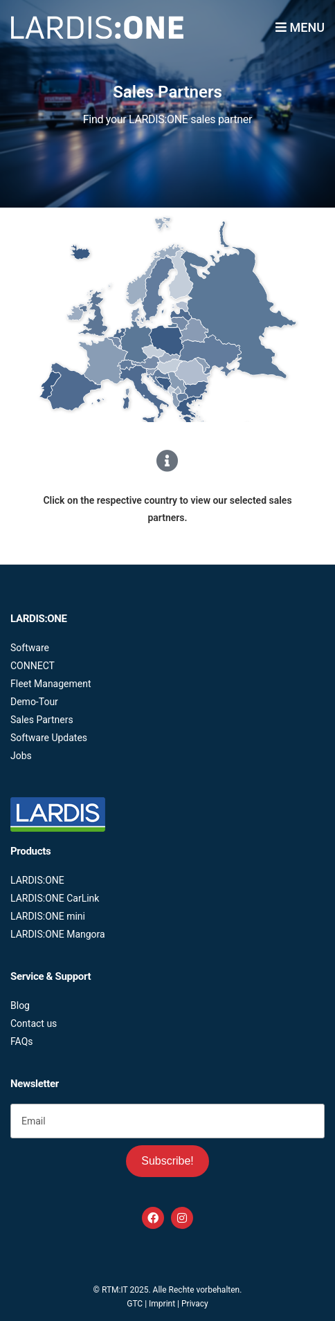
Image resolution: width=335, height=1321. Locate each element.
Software (29, 647)
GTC (135, 1304)
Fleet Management (50, 683)
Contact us (33, 1023)
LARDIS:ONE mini (47, 916)
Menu (300, 27)
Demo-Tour (34, 701)
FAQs (21, 1041)
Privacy (194, 1304)
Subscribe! (167, 1161)
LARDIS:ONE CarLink (54, 898)
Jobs (21, 755)
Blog (20, 1005)
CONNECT (32, 665)
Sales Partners (41, 719)
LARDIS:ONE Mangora (57, 934)
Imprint (162, 1304)
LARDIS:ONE (37, 880)
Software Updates (48, 737)
